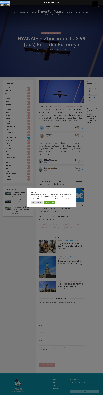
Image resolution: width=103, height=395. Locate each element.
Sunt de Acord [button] (49, 202)
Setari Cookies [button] (36, 202)
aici (69, 198)
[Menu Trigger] (95, 4)
